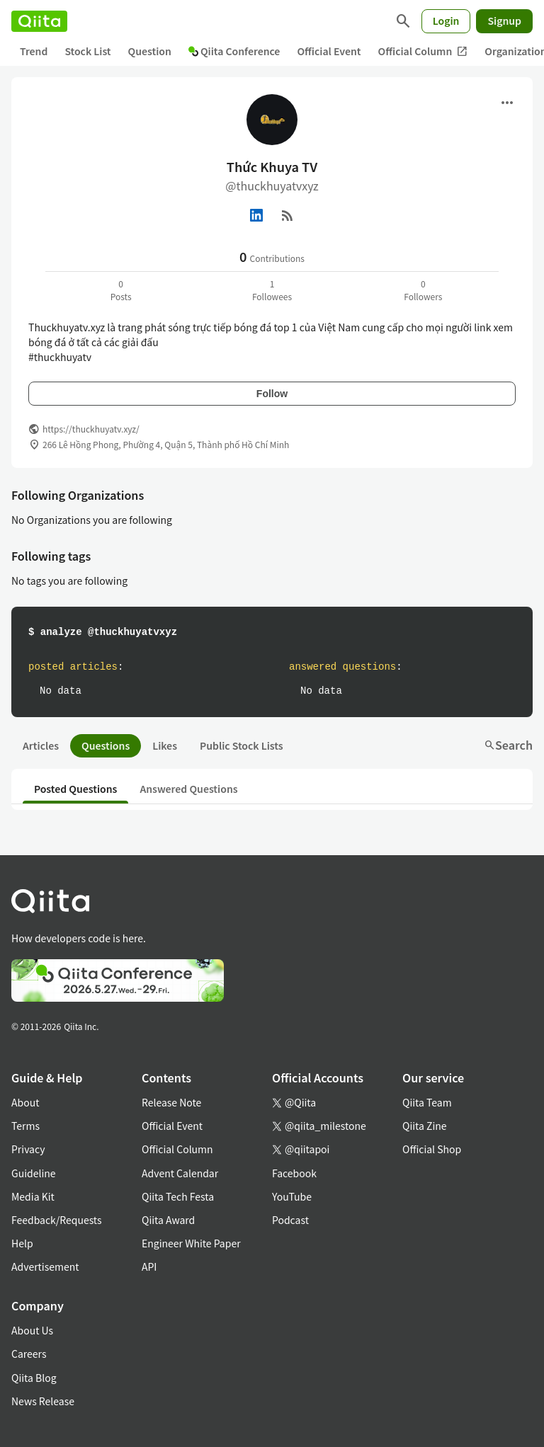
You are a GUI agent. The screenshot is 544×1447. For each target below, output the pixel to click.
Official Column (423, 51)
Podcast (290, 1220)
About (25, 1102)
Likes (164, 745)
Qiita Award (168, 1220)
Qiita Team (427, 1102)
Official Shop (431, 1149)
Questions (105, 745)
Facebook (294, 1173)
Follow (272, 393)
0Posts (121, 290)
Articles (41, 745)
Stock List (87, 51)
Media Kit (33, 1196)
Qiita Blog (34, 1378)
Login (446, 20)
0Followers (423, 290)
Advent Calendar (180, 1173)
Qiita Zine (424, 1126)
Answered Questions (188, 789)
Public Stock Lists (241, 745)
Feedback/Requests (56, 1220)
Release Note (171, 1102)
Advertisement (45, 1266)
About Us (32, 1330)
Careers (28, 1353)
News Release (42, 1401)
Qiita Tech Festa (178, 1196)
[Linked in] (256, 215)
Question (149, 51)
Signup (504, 20)
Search (508, 744)
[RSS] (287, 215)
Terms (25, 1126)
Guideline (33, 1173)
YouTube (292, 1196)
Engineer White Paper (191, 1243)
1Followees (272, 290)
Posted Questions (75, 789)
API (149, 1266)
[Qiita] (39, 21)
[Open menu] (507, 102)
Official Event (329, 51)
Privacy (28, 1149)
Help (22, 1243)
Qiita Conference (234, 51)
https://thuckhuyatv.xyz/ (91, 429)
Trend (33, 51)
